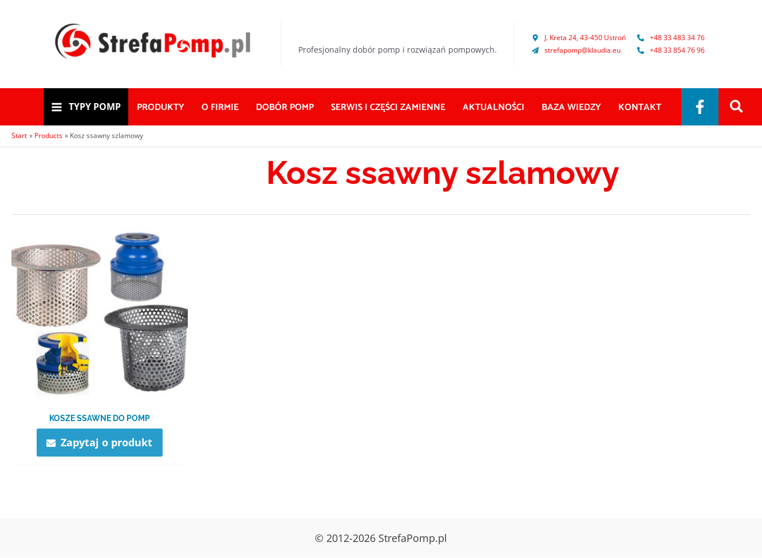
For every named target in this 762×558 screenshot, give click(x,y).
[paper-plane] (576, 50)
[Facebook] (699, 106)
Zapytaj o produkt (106, 442)
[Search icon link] (737, 107)
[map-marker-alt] (579, 37)
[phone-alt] (671, 37)
